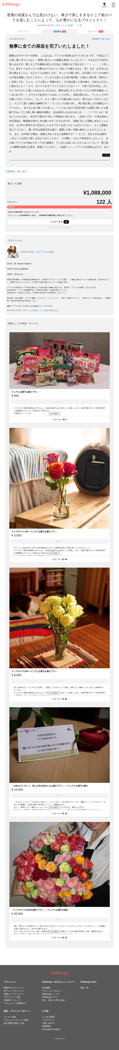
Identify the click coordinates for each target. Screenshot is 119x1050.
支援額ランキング (12, 1000)
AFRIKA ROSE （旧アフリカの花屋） (57, 25)
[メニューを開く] (113, 4)
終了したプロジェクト (14, 991)
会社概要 (46, 988)
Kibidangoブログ (49, 997)
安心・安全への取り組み (53, 1000)
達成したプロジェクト (14, 994)
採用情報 (46, 1026)
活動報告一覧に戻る (101, 39)
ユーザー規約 (10, 1017)
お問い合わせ (48, 1023)
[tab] (59, 31)
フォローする (59, 222)
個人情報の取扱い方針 (14, 1023)
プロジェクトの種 (12, 997)
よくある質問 (48, 1017)
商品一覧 (84, 988)
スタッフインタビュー (52, 991)
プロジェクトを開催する (15, 1003)
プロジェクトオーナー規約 (16, 1020)
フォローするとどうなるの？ (59, 227)
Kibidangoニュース (50, 994)
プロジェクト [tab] (23, 31)
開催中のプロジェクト (14, 988)
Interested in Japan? (51, 1029)
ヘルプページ (48, 1020)
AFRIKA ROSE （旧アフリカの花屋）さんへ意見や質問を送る (33, 310)
